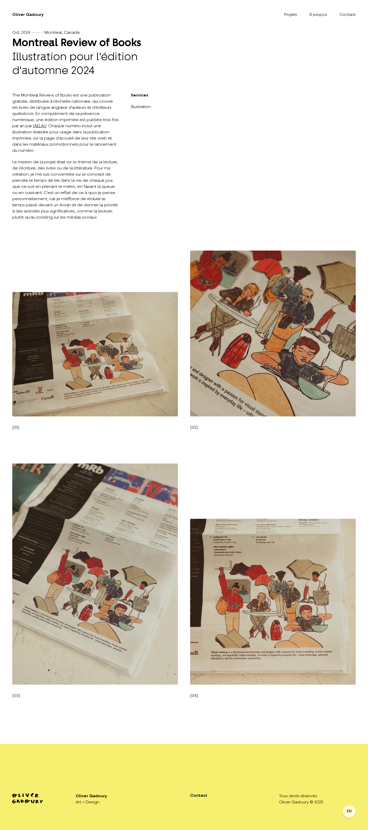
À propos (318, 15)
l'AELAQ (40, 126)
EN (349, 811)
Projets (290, 15)
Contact (347, 15)
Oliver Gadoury (28, 15)
